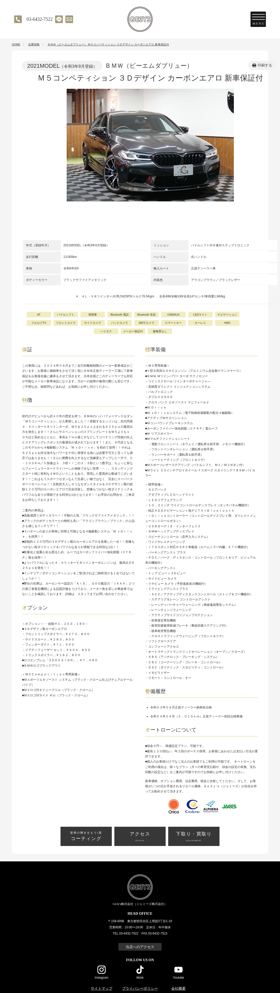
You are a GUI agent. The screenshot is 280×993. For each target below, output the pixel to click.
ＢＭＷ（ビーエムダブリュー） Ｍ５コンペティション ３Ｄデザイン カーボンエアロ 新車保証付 (108, 44)
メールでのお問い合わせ (69, 19)
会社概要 (178, 988)
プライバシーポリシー (140, 988)
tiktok (140, 977)
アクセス (140, 836)
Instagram (101, 977)
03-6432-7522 (40, 19)
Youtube (178, 977)
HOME (16, 44)
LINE (59, 19)
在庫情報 (33, 44)
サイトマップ (101, 988)
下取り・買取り (193, 836)
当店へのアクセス (140, 947)
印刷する (265, 65)
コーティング (86, 836)
